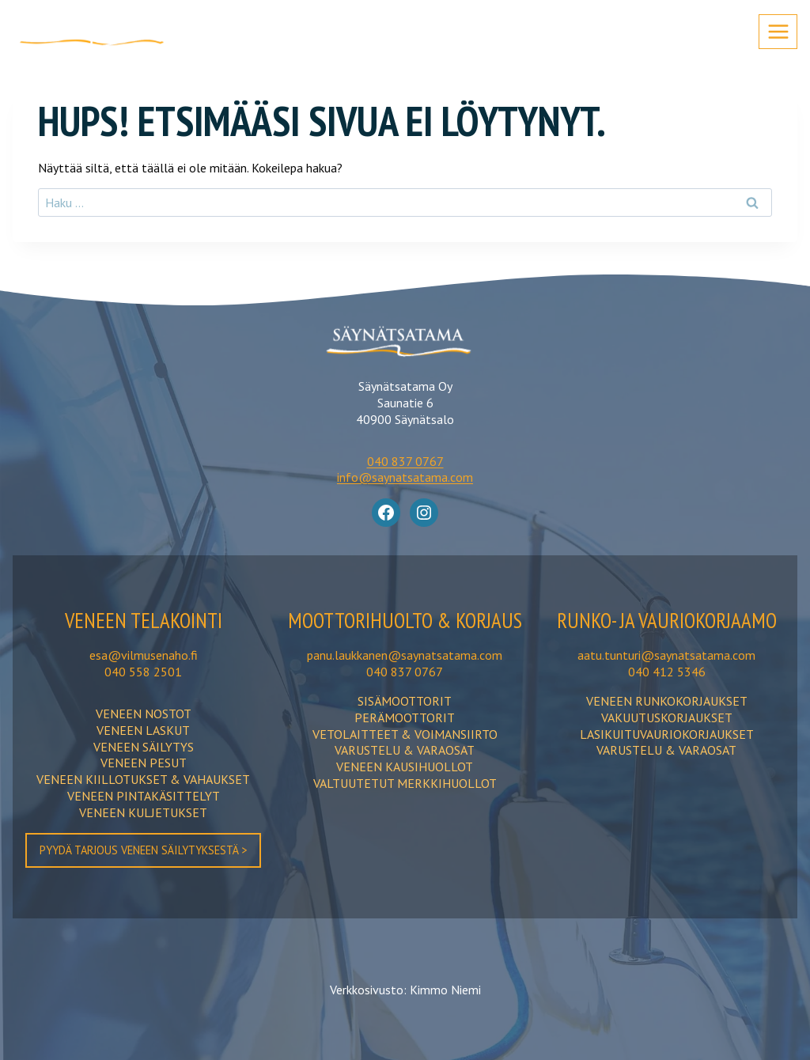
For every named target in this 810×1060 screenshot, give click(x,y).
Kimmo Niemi (445, 989)
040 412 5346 (667, 698)
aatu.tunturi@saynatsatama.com (666, 683)
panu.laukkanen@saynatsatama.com (404, 683)
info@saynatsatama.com (405, 477)
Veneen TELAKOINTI (143, 619)
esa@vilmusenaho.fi (143, 654)
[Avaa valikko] (778, 31)
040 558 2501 (143, 671)
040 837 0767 (405, 461)
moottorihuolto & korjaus (405, 633)
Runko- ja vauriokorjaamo (667, 633)
